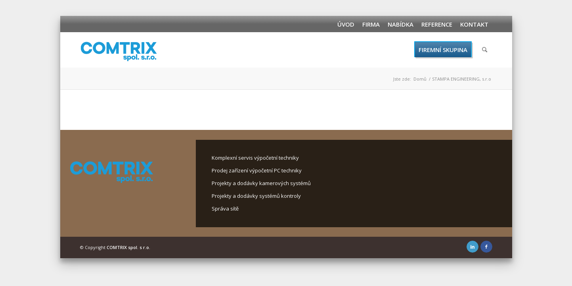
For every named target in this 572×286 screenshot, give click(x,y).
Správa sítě (225, 208)
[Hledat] (484, 50)
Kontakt (474, 24)
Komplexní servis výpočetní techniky (255, 157)
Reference (436, 24)
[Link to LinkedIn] (472, 247)
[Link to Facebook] (486, 247)
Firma (371, 24)
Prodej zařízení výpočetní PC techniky (257, 170)
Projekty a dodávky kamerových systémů (261, 183)
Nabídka (400, 24)
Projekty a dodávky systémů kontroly (256, 195)
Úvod (345, 24)
